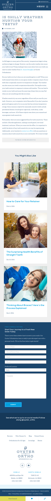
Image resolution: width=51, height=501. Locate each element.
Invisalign (31, 440)
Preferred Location (11, 366)
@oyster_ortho (28, 420)
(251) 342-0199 (35, 481)
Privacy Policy (15, 493)
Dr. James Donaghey (27, 69)
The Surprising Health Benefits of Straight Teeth (24, 253)
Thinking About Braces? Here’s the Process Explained (25, 307)
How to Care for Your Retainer (23, 201)
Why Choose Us (20, 436)
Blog (30, 436)
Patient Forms (39, 436)
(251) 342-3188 (17, 481)
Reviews (10, 436)
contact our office (27, 131)
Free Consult (13, 498)
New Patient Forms (43, 1)
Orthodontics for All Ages (17, 440)
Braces (40, 440)
